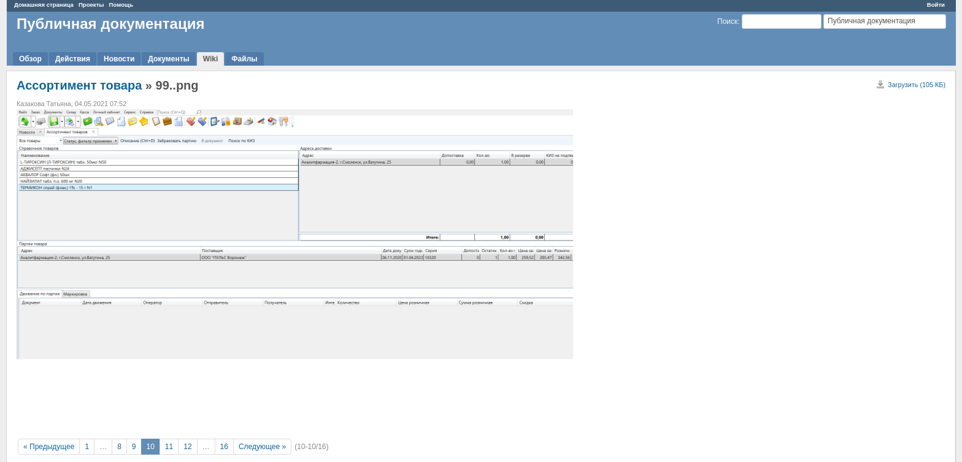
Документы (168, 59)
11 (169, 446)
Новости (119, 59)
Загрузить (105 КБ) (916, 84)
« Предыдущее (48, 446)
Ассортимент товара (79, 85)
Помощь (121, 4)
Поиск (727, 21)
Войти (936, 4)
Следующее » (262, 446)
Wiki (210, 59)
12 (187, 446)
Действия (72, 59)
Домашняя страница (44, 4)
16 (224, 446)
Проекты (91, 4)
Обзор (30, 59)
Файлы (244, 59)
